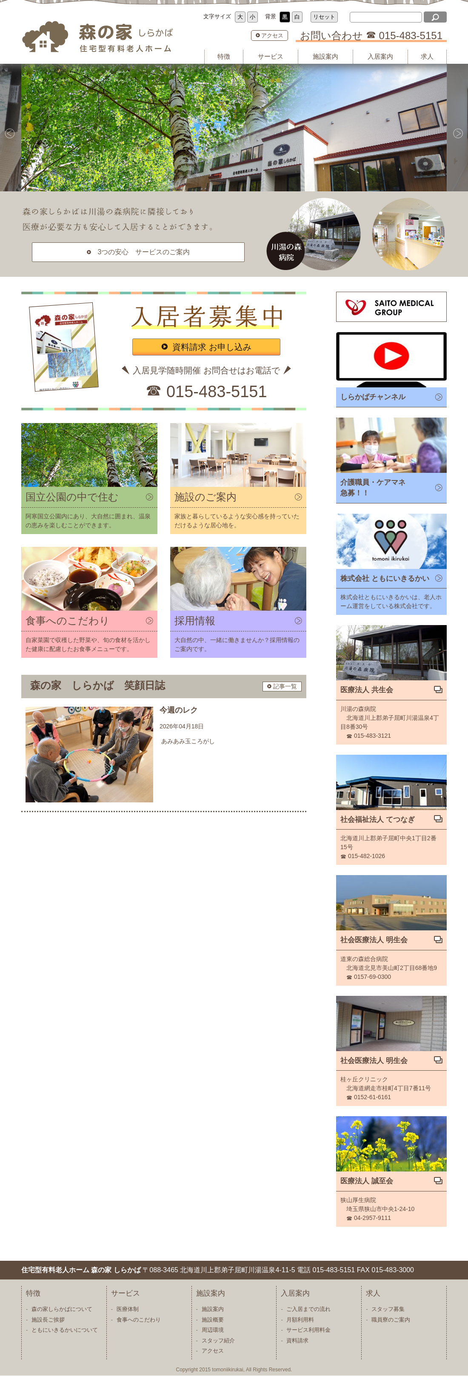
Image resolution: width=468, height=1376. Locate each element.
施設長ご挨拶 (48, 1319)
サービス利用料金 (308, 1330)
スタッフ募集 (388, 1309)
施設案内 (325, 56)
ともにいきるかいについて (64, 1330)
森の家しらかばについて (61, 1309)
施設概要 (213, 1319)
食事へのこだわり (139, 1319)
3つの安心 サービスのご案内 (144, 252)
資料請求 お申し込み (211, 347)
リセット (324, 17)
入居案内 (380, 56)
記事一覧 (285, 686)
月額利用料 (300, 1319)
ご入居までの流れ (308, 1309)
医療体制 (128, 1309)
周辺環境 (213, 1330)
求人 (427, 56)
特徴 (223, 56)
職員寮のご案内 (390, 1319)
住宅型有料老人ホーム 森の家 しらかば (102, 37)
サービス (270, 56)
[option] (234, 127)
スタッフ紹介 (218, 1340)
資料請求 (297, 1340)
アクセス (272, 35)
